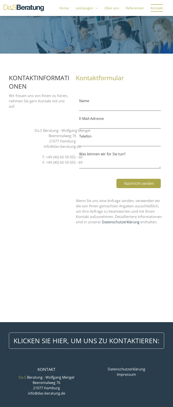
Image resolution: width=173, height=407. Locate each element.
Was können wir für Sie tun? (102, 154)
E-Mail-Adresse (91, 118)
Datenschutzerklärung (121, 222)
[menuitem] (64, 8)
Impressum (126, 374)
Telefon (85, 136)
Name (84, 100)
